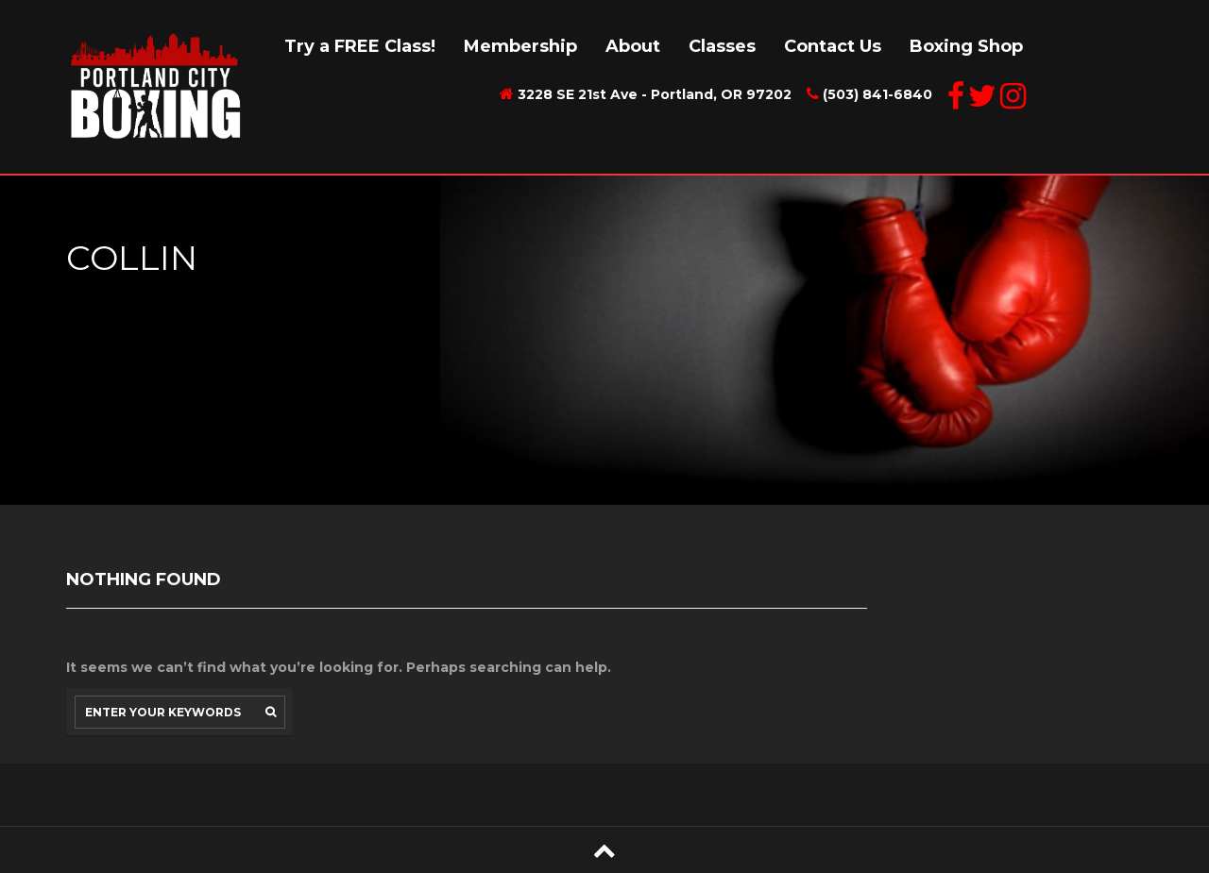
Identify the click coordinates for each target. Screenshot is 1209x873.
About (632, 46)
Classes (722, 46)
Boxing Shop (966, 46)
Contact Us (832, 46)
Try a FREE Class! (359, 46)
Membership (520, 46)
